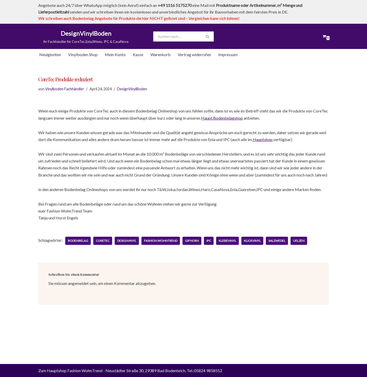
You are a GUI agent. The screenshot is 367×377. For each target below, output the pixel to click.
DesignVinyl (126, 241)
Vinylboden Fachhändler (64, 89)
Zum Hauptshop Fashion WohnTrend (70, 370)
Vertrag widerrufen (194, 54)
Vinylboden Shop (83, 54)
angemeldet (78, 283)
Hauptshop (262, 139)
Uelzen (299, 241)
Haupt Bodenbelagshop (222, 118)
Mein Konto (115, 54)
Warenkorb (160, 54)
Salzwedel (276, 241)
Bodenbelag (78, 241)
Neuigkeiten (50, 54)
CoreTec (103, 241)
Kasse (138, 54)
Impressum (228, 54)
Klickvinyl (252, 241)
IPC (208, 241)
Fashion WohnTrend (160, 241)
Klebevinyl (227, 241)
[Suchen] (177, 36)
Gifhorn (192, 241)
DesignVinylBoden (132, 89)
